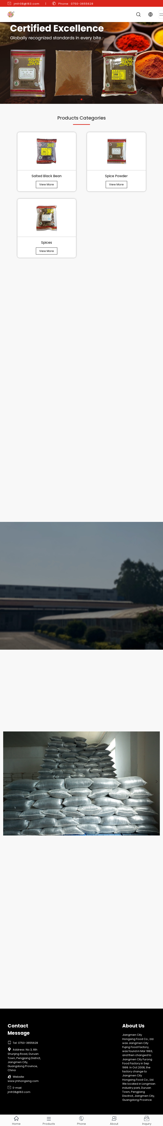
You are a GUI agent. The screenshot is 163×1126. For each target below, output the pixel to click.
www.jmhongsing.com (23, 1081)
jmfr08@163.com (26, 4)
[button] (78, 99)
